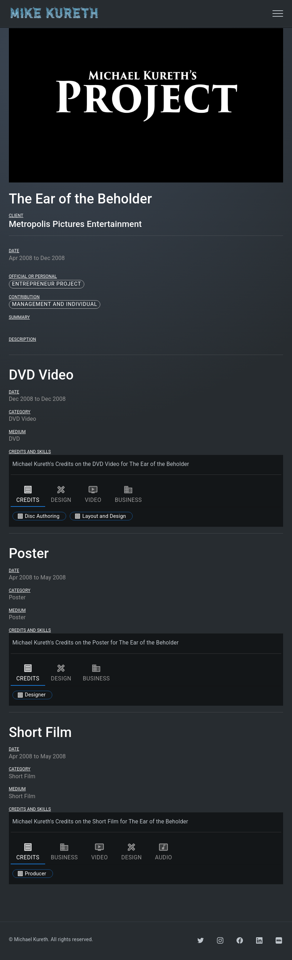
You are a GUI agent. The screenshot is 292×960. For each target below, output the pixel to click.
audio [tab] (164, 851)
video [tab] (93, 494)
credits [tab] (28, 494)
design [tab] (61, 494)
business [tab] (128, 494)
